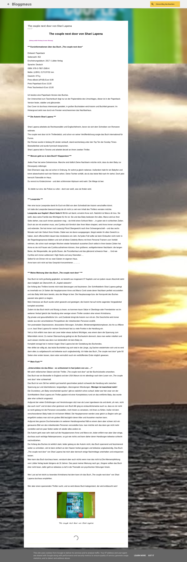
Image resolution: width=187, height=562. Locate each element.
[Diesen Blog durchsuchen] (167, 4)
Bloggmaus (22, 4)
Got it (151, 555)
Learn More (140, 555)
